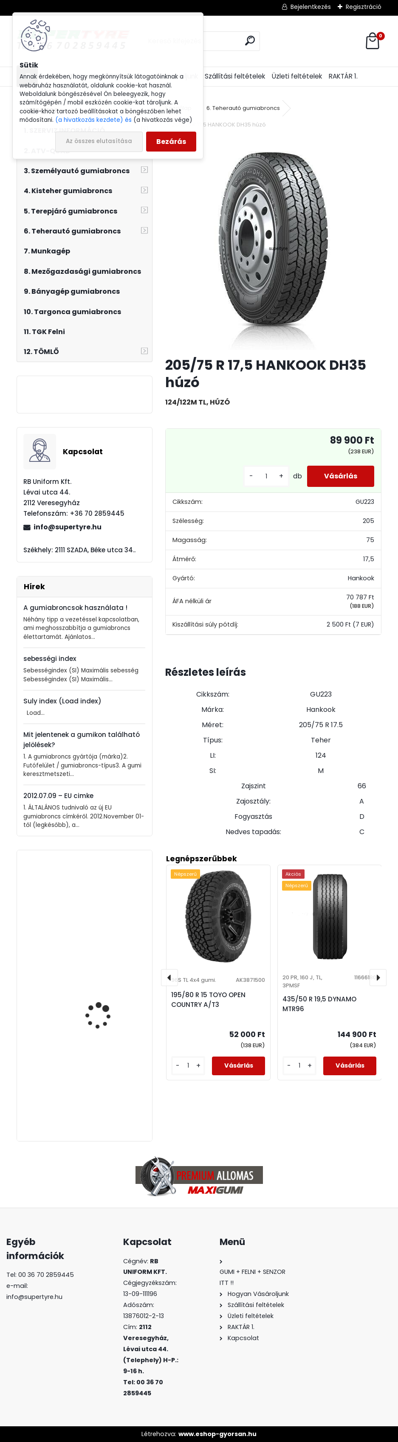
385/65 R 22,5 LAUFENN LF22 (105, 902)
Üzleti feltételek (297, 76)
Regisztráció (363, 7)
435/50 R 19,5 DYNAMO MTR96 (319, 1004)
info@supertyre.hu (68, 527)
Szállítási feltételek (235, 76)
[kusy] (266, 476)
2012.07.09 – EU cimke (58, 795)
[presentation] (169, 977)
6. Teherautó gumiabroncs (243, 108)
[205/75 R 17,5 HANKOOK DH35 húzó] (273, 244)
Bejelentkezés (311, 7)
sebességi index (49, 658)
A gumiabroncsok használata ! (75, 607)
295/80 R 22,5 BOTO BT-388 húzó (108, 1092)
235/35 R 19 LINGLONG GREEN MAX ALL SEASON (106, 1000)
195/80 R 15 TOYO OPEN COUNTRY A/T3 (208, 999)
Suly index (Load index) (62, 701)
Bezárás (171, 141)
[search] (250, 40)
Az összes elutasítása (99, 141)
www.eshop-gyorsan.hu (217, 1434)
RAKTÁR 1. (343, 76)
